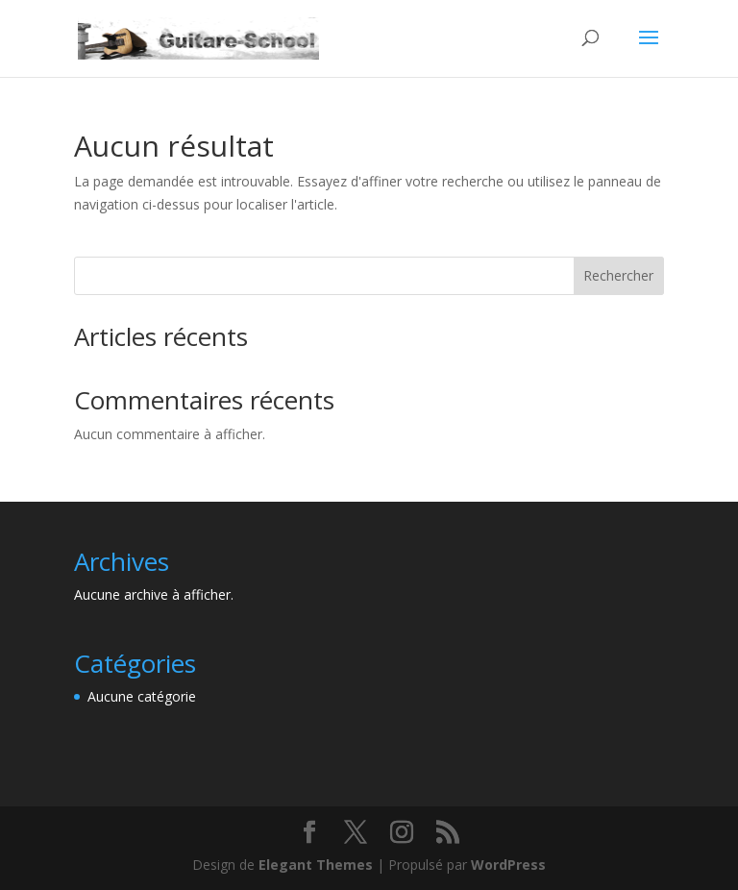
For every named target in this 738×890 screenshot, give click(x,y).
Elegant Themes (315, 864)
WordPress (508, 864)
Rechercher (618, 275)
